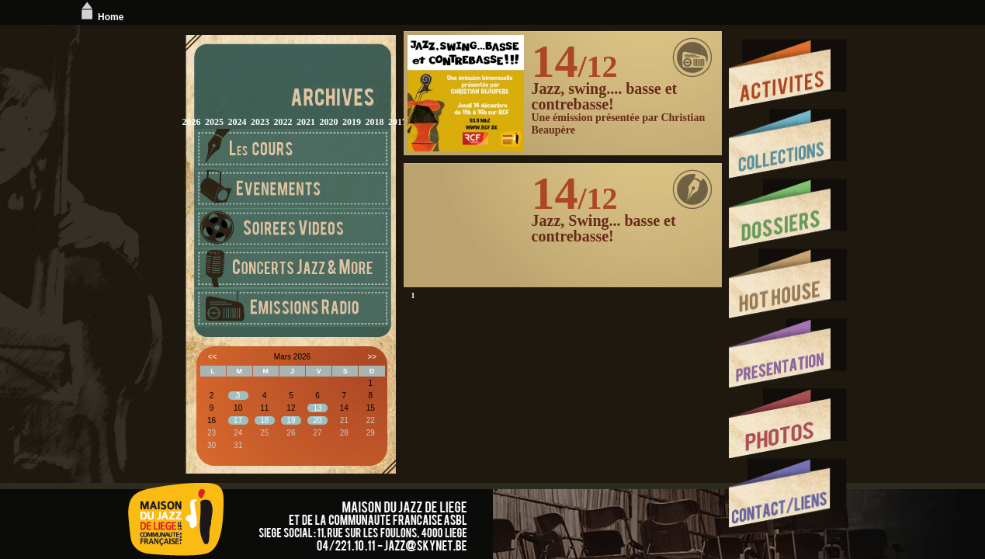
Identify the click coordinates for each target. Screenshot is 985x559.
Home (100, 17)
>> (371, 356)
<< (212, 356)
